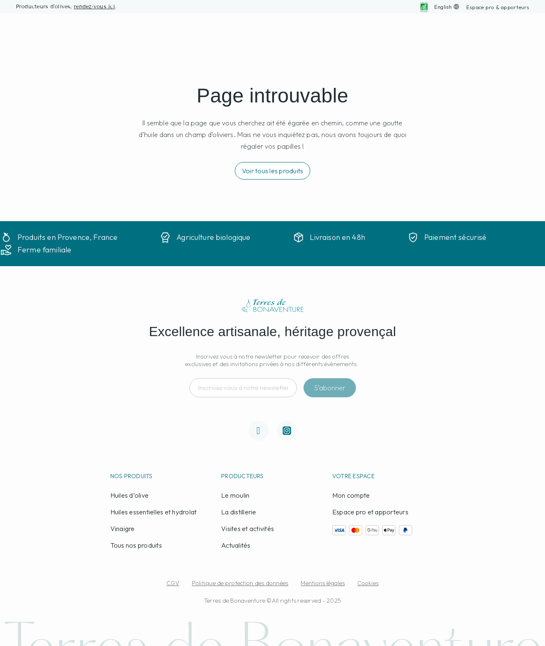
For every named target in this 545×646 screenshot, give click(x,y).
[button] (498, 7)
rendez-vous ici (94, 6)
